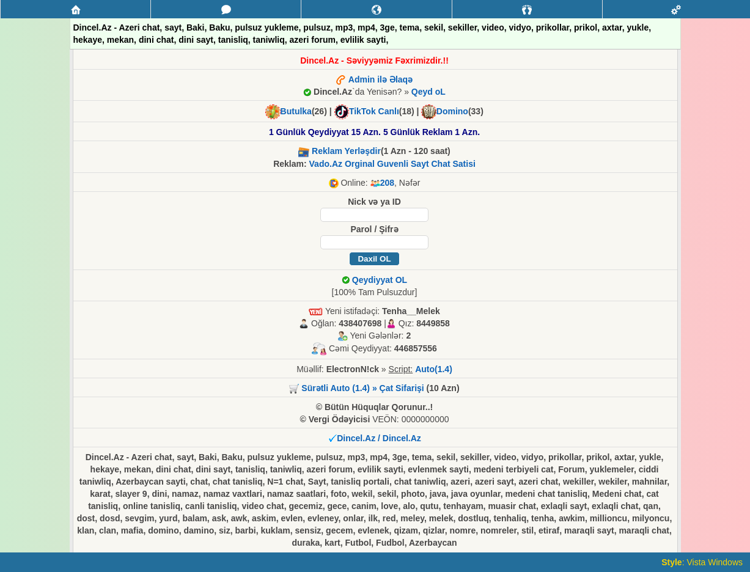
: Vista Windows (702, 562)
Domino (452, 111)
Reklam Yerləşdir (346, 151)
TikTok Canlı (374, 111)
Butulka (296, 111)
